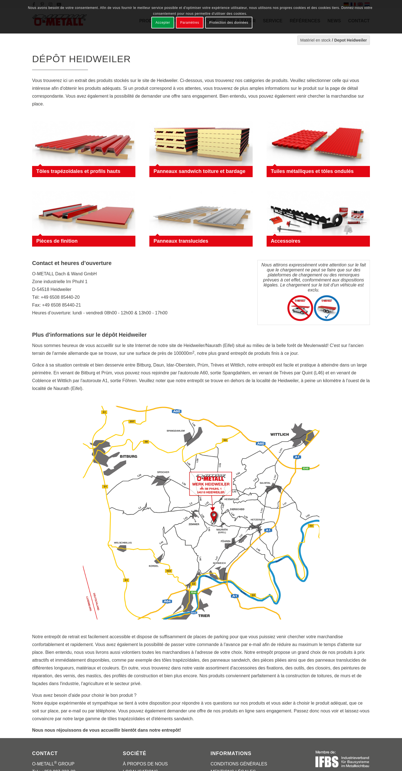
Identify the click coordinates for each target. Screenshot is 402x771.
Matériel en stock (315, 40)
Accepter (162, 23)
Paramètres (189, 23)
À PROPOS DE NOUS (145, 764)
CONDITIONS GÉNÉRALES (238, 764)
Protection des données (228, 23)
